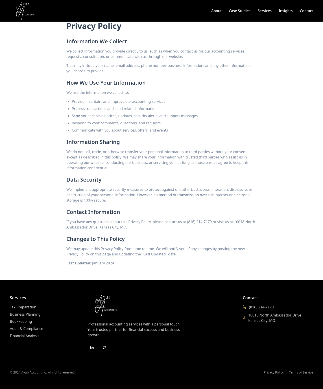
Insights (286, 10)
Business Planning (25, 314)
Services (265, 10)
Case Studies (240, 10)
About (216, 10)
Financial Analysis (24, 335)
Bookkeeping (21, 321)
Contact (306, 10)
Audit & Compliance (26, 328)
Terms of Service (301, 372)
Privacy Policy (274, 372)
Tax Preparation (23, 307)
